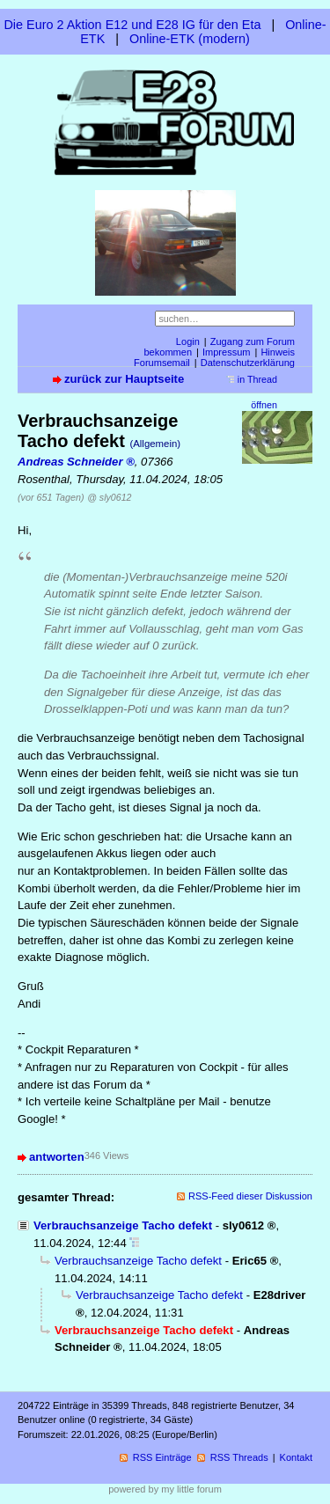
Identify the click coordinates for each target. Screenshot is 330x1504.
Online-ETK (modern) (189, 39)
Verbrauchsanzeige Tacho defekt (122, 1225)
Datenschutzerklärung (248, 362)
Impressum (226, 352)
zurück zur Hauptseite (124, 378)
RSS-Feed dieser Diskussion (250, 1196)
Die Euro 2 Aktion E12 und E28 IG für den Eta (132, 25)
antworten (56, 1156)
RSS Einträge (162, 1457)
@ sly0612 (109, 497)
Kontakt (296, 1457)
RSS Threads (239, 1457)
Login (188, 341)
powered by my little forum (165, 1489)
